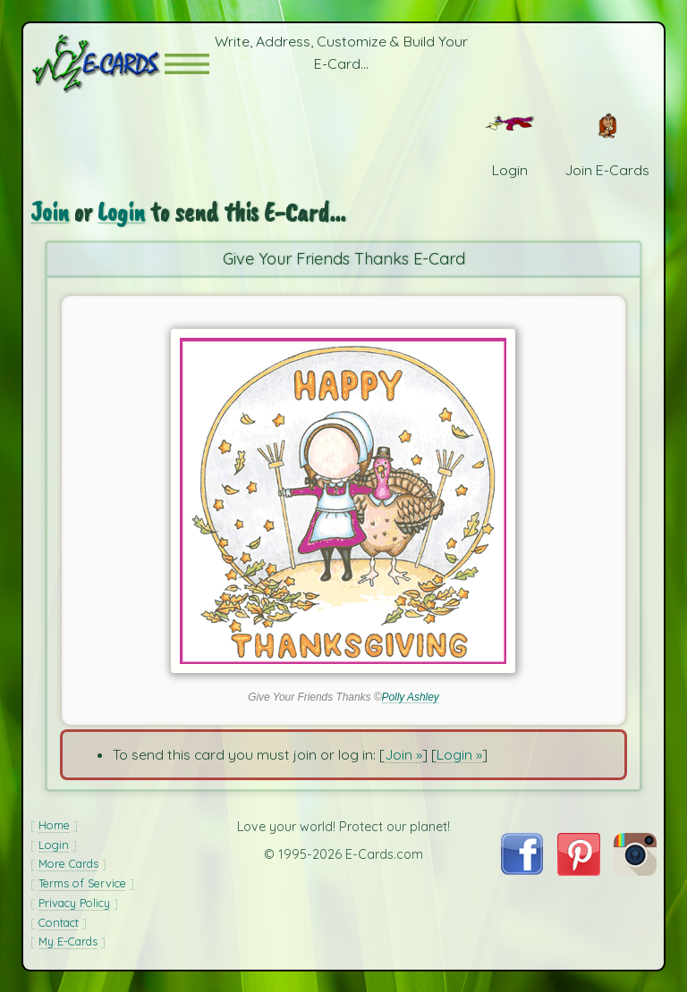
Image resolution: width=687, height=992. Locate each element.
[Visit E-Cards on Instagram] (635, 870)
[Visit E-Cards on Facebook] (522, 870)
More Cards (68, 863)
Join (49, 212)
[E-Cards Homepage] (97, 63)
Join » (403, 754)
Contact (58, 922)
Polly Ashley (409, 697)
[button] (187, 64)
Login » (459, 754)
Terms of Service (82, 883)
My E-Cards (68, 941)
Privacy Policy (74, 902)
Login (121, 212)
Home (54, 825)
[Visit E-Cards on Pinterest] (578, 870)
